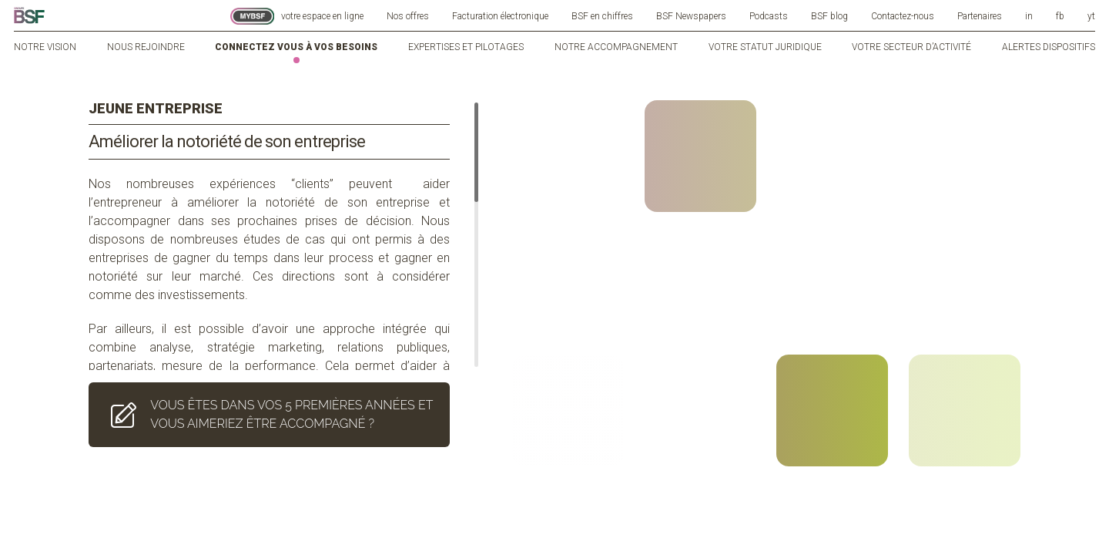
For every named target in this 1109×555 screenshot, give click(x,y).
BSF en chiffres (602, 16)
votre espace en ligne (297, 16)
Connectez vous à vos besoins (296, 47)
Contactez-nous (902, 16)
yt (1091, 16)
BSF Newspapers (691, 16)
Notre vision (45, 47)
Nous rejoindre (146, 47)
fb (1060, 16)
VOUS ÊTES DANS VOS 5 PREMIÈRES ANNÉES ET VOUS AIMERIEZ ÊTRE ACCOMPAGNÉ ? (268, 395)
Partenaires (979, 16)
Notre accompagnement (616, 47)
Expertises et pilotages (466, 47)
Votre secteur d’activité (911, 47)
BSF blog (829, 16)
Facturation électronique (500, 16)
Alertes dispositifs (1048, 47)
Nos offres (408, 16)
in (1029, 16)
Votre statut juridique (765, 47)
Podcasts (768, 16)
